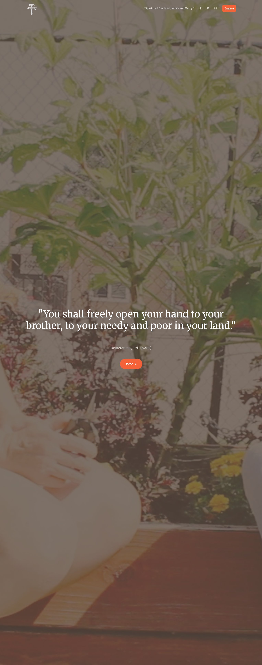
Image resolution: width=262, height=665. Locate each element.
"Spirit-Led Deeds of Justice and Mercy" (169, 8)
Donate (229, 8)
